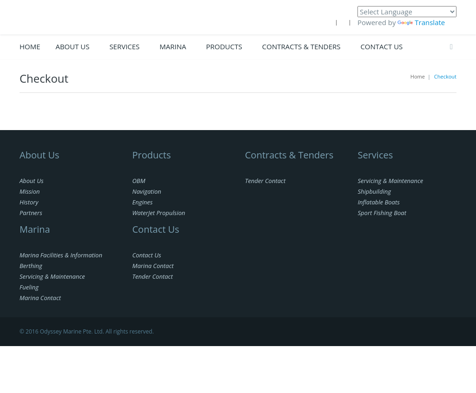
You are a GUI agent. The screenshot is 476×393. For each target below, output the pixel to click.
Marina (172, 46)
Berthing (31, 266)
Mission (30, 191)
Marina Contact (40, 298)
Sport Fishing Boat (382, 213)
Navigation (146, 191)
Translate (421, 22)
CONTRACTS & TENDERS (301, 46)
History (29, 202)
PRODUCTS (224, 46)
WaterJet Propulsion (158, 213)
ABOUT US (72, 46)
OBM (138, 181)
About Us (32, 181)
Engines (142, 202)
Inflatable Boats (379, 202)
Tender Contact (152, 276)
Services (124, 46)
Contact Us (381, 46)
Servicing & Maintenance (52, 276)
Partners (31, 213)
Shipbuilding (374, 191)
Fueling (29, 287)
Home (30, 46)
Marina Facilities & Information (61, 255)
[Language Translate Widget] (406, 11)
